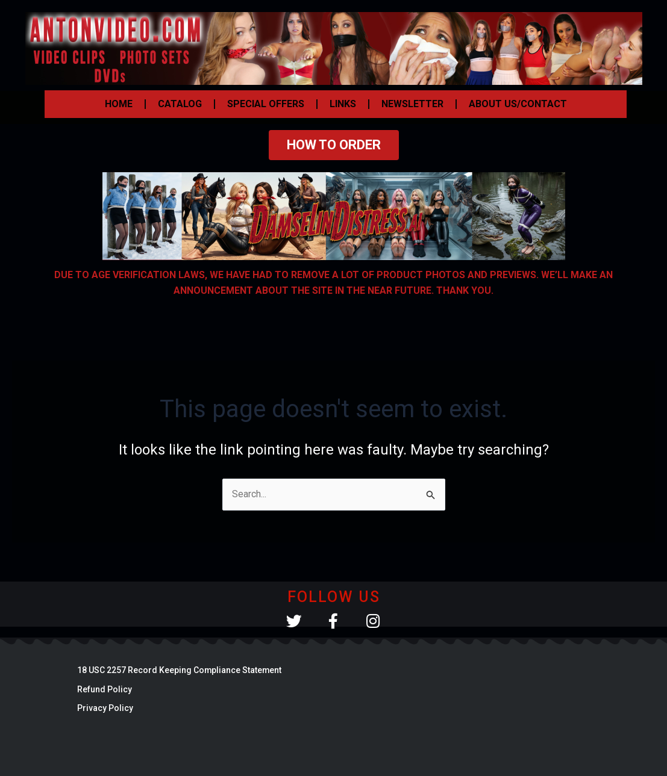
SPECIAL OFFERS (265, 104)
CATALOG (180, 104)
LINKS (343, 104)
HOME (119, 104)
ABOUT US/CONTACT (518, 104)
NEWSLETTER (412, 104)
